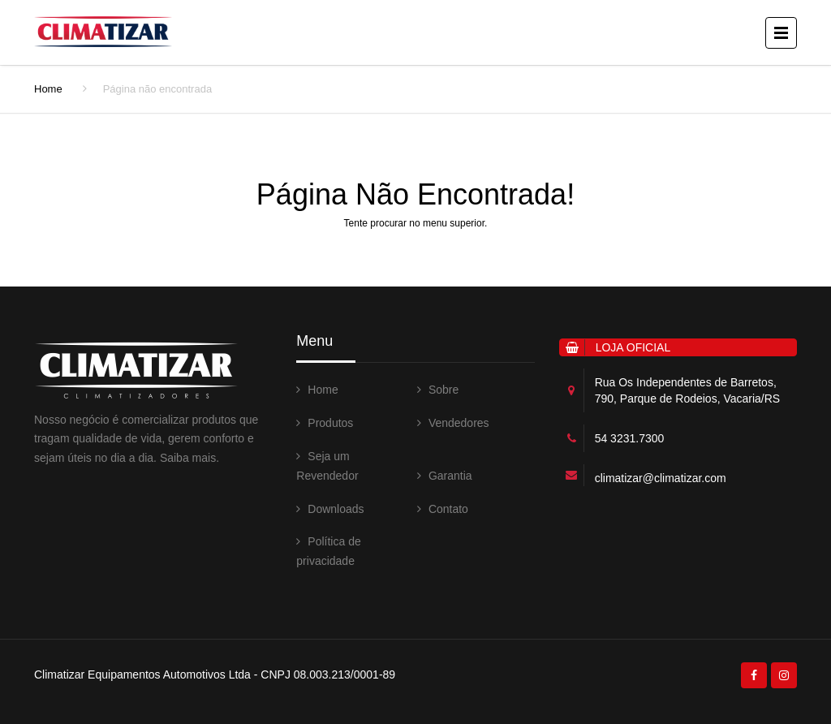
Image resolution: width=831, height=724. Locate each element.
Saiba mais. (189, 457)
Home (48, 89)
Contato (448, 508)
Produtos (330, 422)
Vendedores (458, 422)
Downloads (336, 508)
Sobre (443, 389)
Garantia (450, 475)
